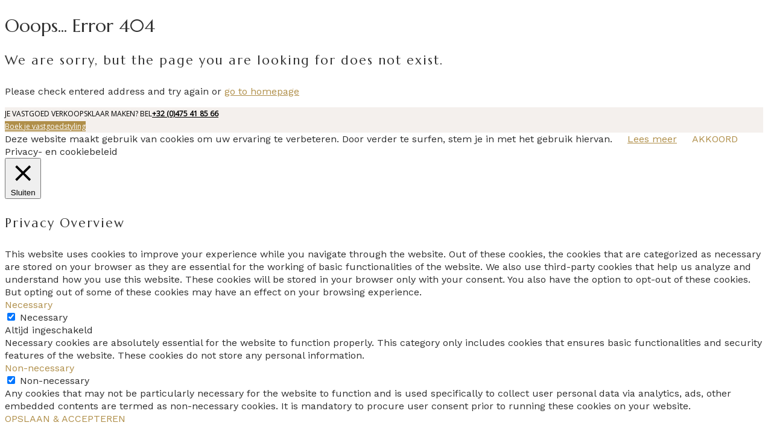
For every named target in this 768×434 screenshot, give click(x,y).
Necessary (44, 317)
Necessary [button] (28, 304)
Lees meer (652, 139)
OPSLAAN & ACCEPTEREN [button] (65, 418)
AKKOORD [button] (715, 139)
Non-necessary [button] (39, 368)
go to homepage (261, 91)
